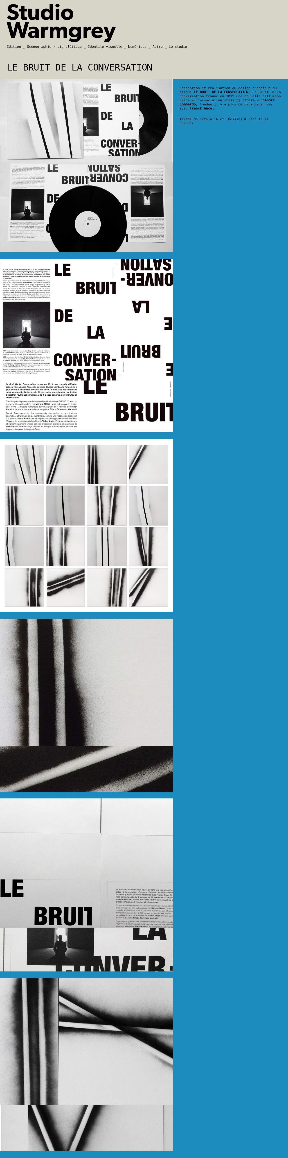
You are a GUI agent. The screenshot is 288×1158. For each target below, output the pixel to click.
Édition (14, 47)
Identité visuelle (105, 47)
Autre (158, 47)
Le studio (178, 47)
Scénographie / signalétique (54, 47)
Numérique (137, 47)
